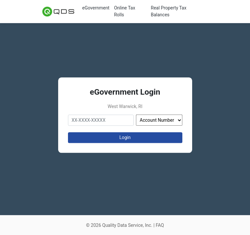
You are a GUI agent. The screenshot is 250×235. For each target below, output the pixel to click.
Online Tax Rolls (124, 11)
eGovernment (95, 7)
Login (125, 137)
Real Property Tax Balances (169, 11)
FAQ (160, 225)
